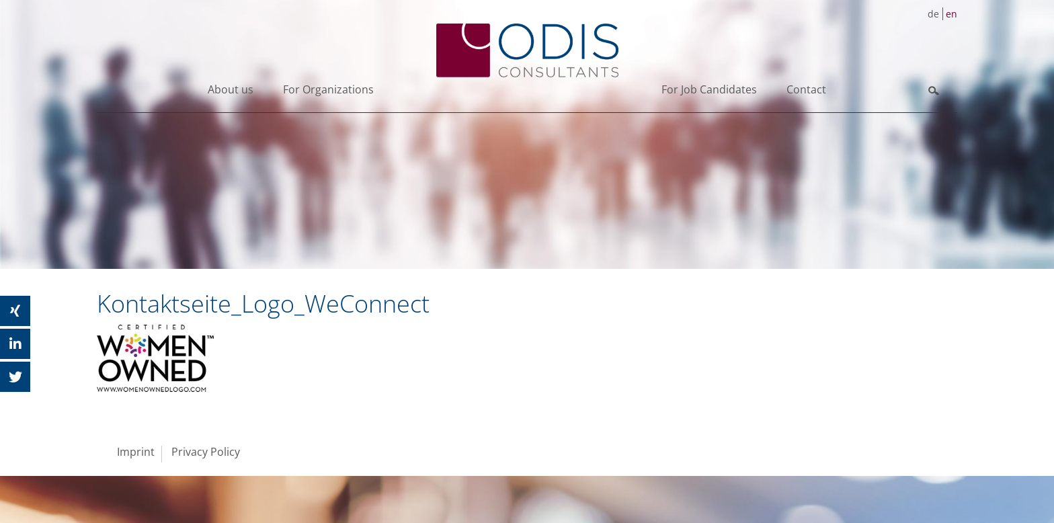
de (933, 13)
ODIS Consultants (527, 50)
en (951, 13)
